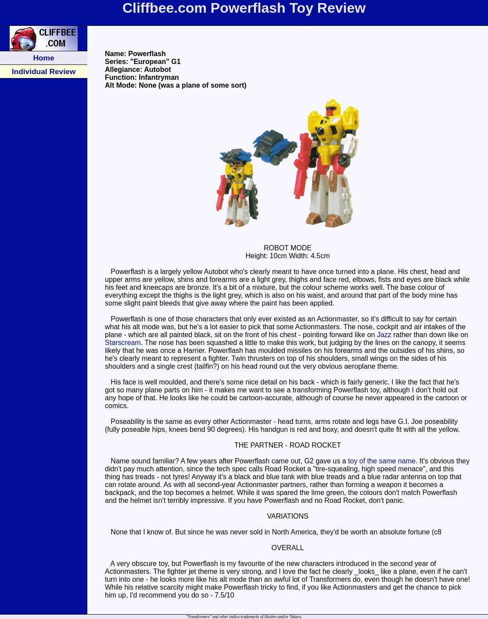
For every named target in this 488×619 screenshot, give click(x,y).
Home (43, 57)
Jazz (384, 334)
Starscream (123, 342)
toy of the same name (382, 461)
